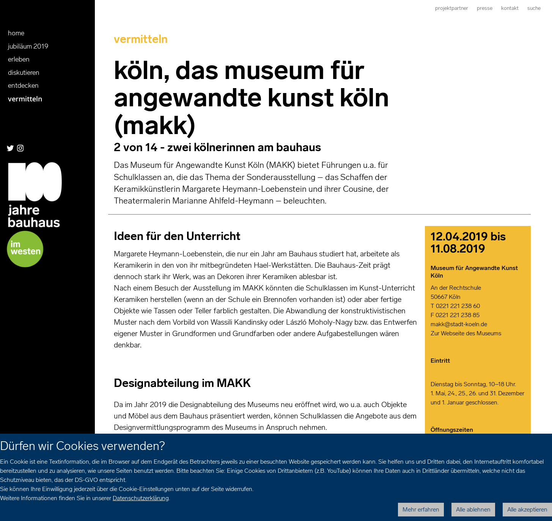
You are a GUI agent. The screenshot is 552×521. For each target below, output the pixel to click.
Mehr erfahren (421, 509)
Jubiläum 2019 (28, 46)
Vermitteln (25, 98)
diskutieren (23, 72)
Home (16, 33)
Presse (484, 8)
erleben (19, 59)
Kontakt (510, 8)
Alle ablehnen (473, 509)
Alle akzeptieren (527, 509)
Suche (534, 8)
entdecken (23, 85)
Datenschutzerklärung (141, 498)
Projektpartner (451, 8)
